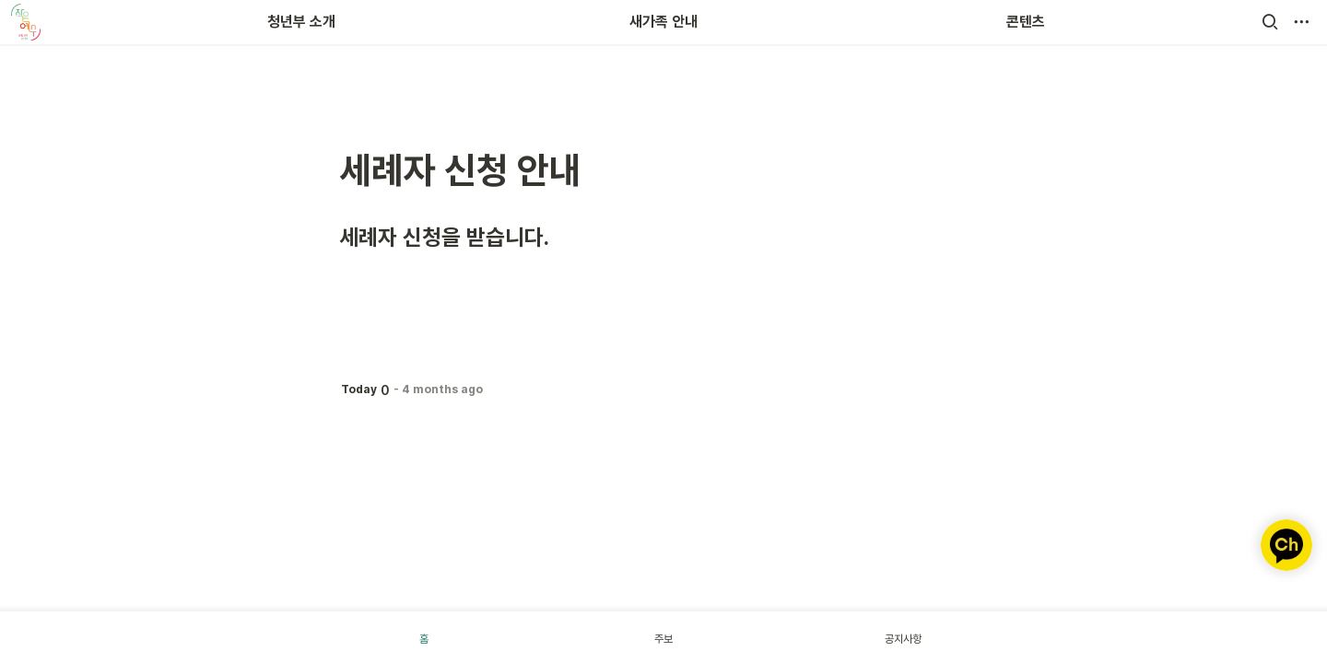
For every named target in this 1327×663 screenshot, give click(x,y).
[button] (1270, 22)
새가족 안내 (663, 21)
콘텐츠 (1025, 21)
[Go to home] (26, 22)
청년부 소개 (301, 21)
